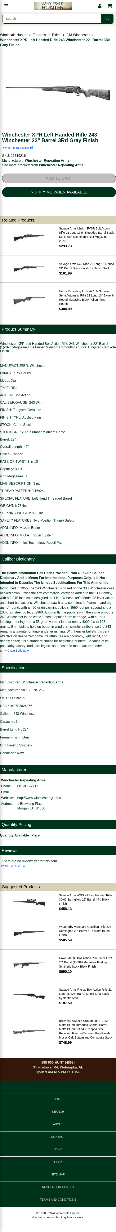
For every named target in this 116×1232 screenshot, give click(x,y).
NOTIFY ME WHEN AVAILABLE (59, 192)
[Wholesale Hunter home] (53, 6)
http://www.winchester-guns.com (41, 798)
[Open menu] (6, 5)
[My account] (99, 5)
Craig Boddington (19, 650)
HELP (58, 1162)
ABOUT (58, 1124)
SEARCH (58, 1111)
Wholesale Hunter (13, 35)
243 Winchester (78, 35)
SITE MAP (58, 1174)
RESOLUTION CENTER (58, 1187)
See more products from (43, 165)
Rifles (56, 35)
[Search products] (52, 18)
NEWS (58, 1149)
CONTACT (58, 1136)
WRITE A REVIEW (13, 866)
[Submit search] (107, 18)
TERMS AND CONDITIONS (58, 1199)
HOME (58, 1099)
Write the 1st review (18, 147)
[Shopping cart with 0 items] (109, 5)
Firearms (39, 35)
